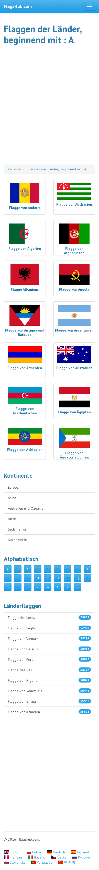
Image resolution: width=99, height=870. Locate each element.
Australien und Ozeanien (26, 508)
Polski (34, 852)
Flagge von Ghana (49, 701)
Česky (59, 857)
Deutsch (56, 852)
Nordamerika (18, 539)
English (12, 852)
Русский (81, 857)
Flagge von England (49, 628)
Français (13, 857)
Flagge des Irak (49, 669)
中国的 (66, 862)
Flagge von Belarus (49, 648)
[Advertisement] (49, 110)
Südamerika (17, 529)
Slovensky (15, 862)
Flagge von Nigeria (49, 680)
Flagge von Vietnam (49, 638)
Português (42, 862)
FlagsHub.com (18, 6)
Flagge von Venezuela (49, 690)
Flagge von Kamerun (49, 711)
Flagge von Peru (49, 659)
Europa (13, 487)
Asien (12, 498)
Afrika (12, 518)
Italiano (37, 857)
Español (80, 852)
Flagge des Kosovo (49, 617)
